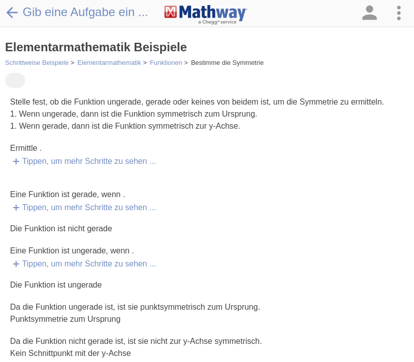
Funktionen (166, 62)
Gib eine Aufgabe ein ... (76, 12)
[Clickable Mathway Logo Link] (205, 15)
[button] (369, 13)
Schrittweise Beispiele (36, 62)
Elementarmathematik (109, 62)
